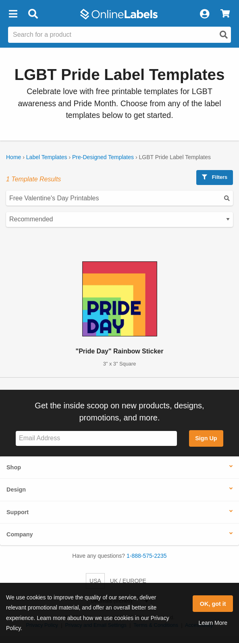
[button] (13, 14)
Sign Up (206, 438)
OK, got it (213, 604)
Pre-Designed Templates (103, 157)
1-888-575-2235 (147, 556)
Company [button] (19, 534)
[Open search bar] (33, 14)
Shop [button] (13, 467)
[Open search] (223, 34)
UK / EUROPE (128, 581)
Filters (214, 177)
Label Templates (46, 157)
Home (13, 157)
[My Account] (204, 14)
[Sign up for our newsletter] (96, 438)
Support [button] (17, 512)
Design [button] (16, 489)
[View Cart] (225, 14)
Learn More (212, 623)
